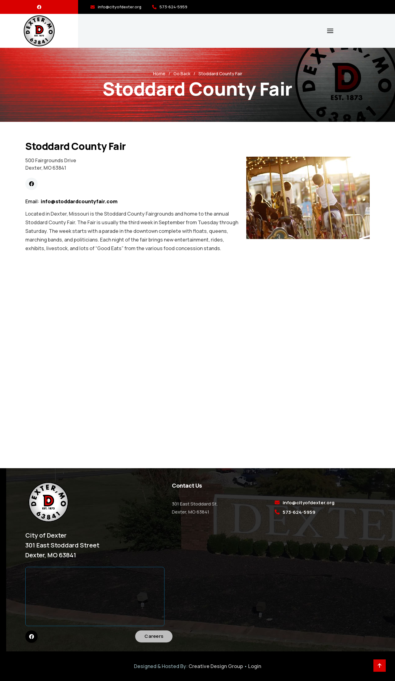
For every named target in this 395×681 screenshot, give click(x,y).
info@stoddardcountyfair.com (79, 201)
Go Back (181, 73)
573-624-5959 (173, 7)
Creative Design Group (216, 666)
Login (254, 666)
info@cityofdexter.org (119, 7)
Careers (153, 636)
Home (159, 73)
